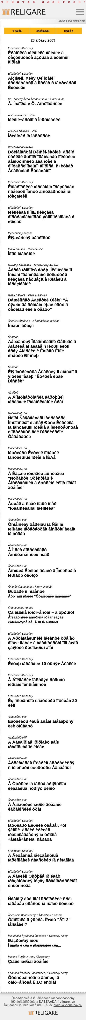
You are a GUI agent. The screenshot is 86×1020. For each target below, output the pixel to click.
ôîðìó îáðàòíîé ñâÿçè (68, 1005)
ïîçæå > (69, 30)
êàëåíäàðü (43, 30)
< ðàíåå (17, 30)
